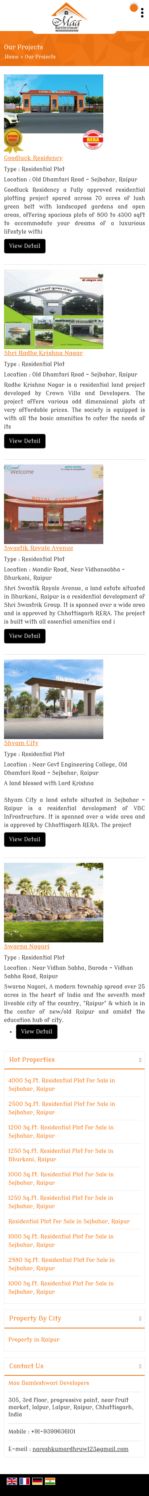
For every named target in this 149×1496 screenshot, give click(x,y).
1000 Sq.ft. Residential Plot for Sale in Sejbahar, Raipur (61, 1179)
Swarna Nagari (27, 946)
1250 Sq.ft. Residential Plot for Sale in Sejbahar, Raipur (60, 1202)
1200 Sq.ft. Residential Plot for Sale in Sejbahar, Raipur (61, 1132)
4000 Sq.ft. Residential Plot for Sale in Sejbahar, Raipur (61, 1085)
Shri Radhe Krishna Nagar (43, 353)
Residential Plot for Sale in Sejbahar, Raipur (69, 1222)
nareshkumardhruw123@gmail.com (81, 1449)
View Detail (25, 246)
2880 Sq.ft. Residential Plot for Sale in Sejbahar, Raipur (61, 1264)
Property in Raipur (34, 1340)
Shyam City (21, 743)
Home (12, 57)
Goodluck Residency (33, 158)
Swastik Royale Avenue (38, 548)
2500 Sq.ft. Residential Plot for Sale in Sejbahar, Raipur (61, 1108)
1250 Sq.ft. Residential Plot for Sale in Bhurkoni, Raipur (60, 1155)
